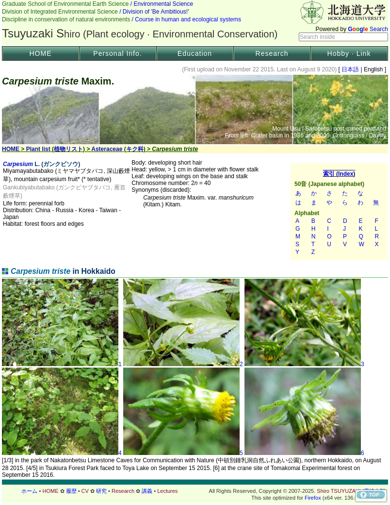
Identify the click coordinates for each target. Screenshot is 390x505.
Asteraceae (106, 149)
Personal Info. (117, 53)
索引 (339, 211)
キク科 (135, 149)
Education (195, 53)
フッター (195, 491)
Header (195, 22)
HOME (41, 53)
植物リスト (68, 149)
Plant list (38, 149)
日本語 (350, 69)
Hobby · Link (349, 53)
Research (272, 53)
